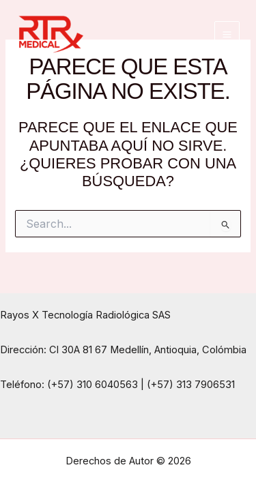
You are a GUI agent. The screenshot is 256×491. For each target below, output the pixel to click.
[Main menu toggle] (227, 33)
